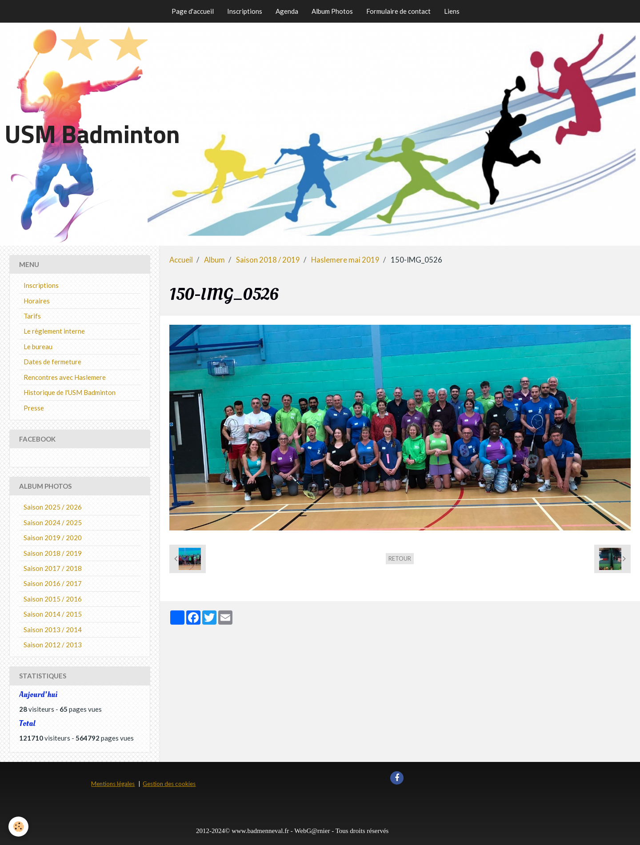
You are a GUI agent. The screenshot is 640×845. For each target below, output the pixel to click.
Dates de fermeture (52, 362)
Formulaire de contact (398, 11)
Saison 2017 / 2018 (53, 568)
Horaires (37, 301)
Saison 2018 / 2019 (268, 259)
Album (214, 259)
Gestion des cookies (169, 783)
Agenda (287, 11)
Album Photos (332, 11)
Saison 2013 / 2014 (53, 630)
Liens (452, 11)
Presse (34, 408)
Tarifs (32, 316)
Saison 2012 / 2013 (53, 645)
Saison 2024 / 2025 (53, 522)
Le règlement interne (54, 331)
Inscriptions (244, 11)
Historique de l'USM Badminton (70, 392)
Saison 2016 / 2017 (53, 583)
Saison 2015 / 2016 (53, 599)
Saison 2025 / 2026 (53, 507)
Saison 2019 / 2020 (53, 538)
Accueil (181, 259)
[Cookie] (19, 827)
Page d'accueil (193, 11)
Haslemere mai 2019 (345, 259)
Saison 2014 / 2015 (53, 614)
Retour (399, 558)
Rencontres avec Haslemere (65, 377)
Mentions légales (113, 783)
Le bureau (38, 347)
